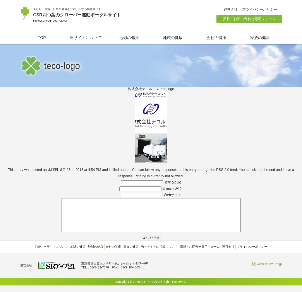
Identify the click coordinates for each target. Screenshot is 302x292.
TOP (42, 38)
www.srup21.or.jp (269, 270)
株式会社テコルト (142, 89)
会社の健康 (216, 38)
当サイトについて (85, 38)
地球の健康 (129, 38)
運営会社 (231, 9)
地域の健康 (173, 38)
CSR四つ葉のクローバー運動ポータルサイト (77, 14)
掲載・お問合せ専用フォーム (200, 253)
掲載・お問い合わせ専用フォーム (249, 19)
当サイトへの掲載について (159, 253)
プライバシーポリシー (259, 9)
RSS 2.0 (222, 170)
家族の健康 (260, 38)
